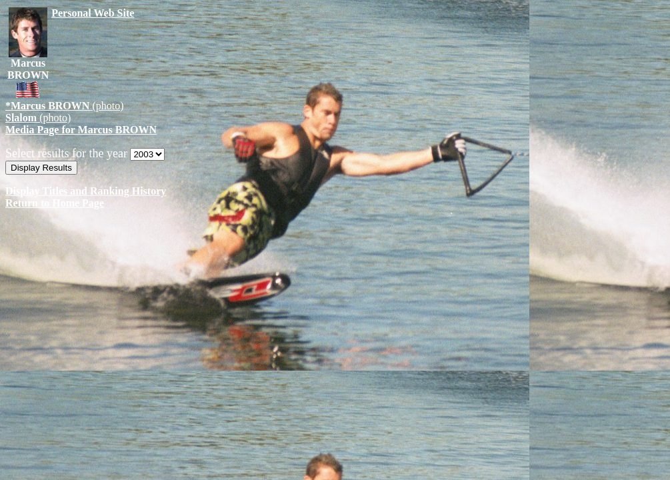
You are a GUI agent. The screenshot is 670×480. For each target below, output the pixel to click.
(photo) (64, 105)
